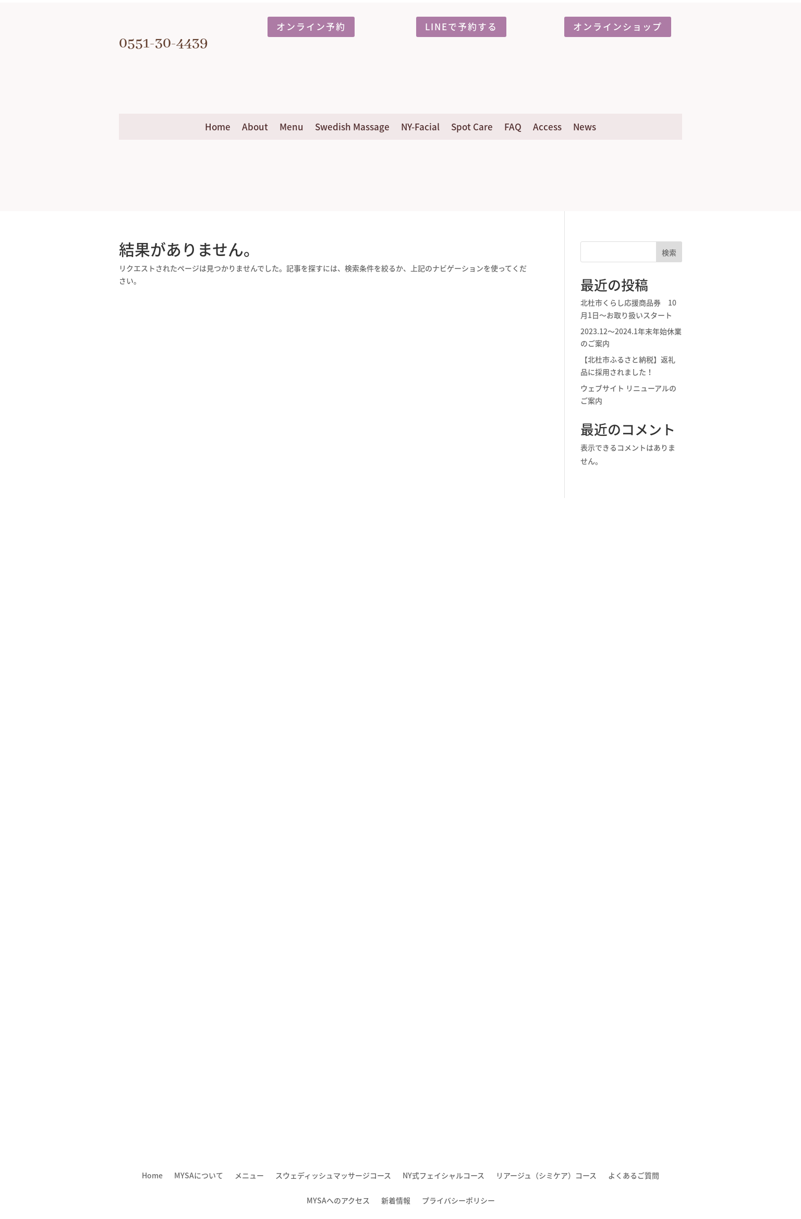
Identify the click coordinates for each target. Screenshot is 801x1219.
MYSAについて (198, 1176)
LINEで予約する (461, 26)
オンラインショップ (617, 26)
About (255, 126)
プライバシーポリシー (458, 1201)
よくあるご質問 (633, 1176)
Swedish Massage (352, 126)
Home (217, 126)
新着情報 (395, 1201)
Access (547, 126)
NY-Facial (420, 126)
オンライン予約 (311, 26)
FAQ (512, 126)
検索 (669, 252)
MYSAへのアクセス (338, 1201)
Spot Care (472, 126)
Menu (292, 126)
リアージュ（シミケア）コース (546, 1176)
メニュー (249, 1176)
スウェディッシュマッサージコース (333, 1176)
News (584, 126)
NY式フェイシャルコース (443, 1176)
